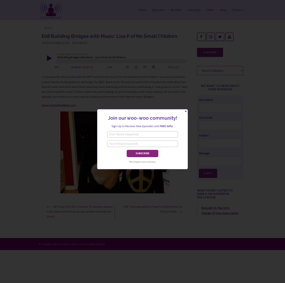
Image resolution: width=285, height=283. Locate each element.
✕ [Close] (186, 111)
